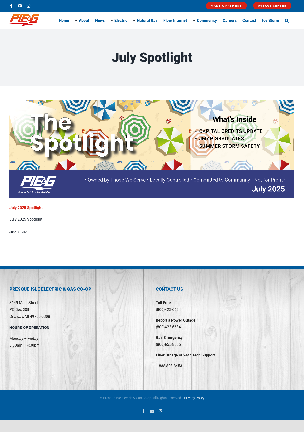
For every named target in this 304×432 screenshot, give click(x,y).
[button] (287, 20)
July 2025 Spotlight (26, 207)
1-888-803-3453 (169, 366)
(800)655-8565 (168, 344)
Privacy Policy (194, 398)
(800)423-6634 (168, 309)
